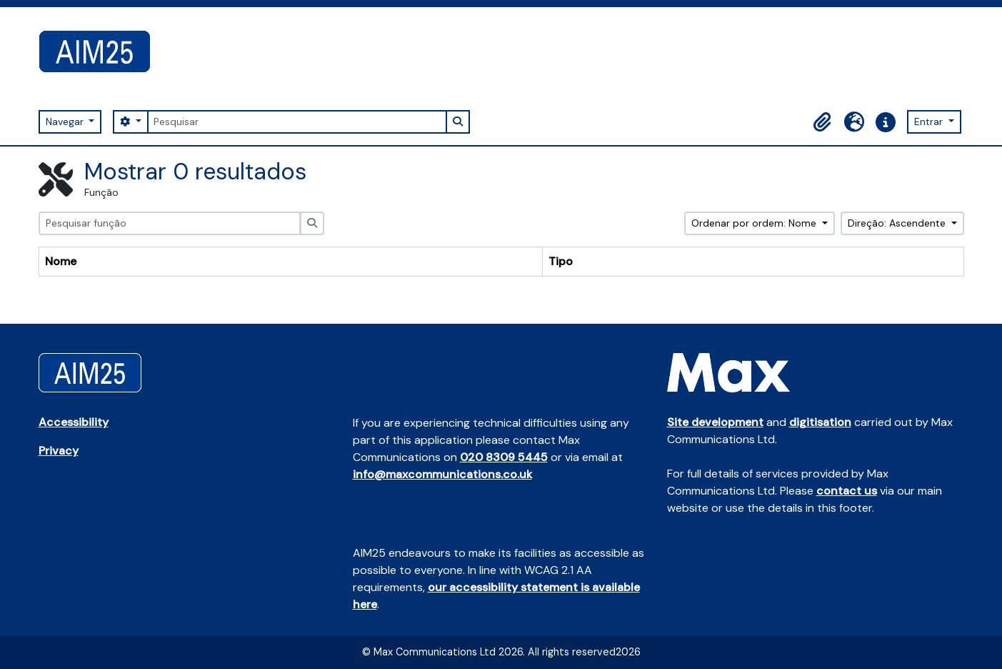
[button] (822, 122)
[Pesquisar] (297, 122)
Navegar (66, 121)
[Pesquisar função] (170, 223)
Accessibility (74, 422)
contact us (846, 490)
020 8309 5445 (504, 457)
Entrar (930, 121)
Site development (715, 422)
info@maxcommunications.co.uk (442, 474)
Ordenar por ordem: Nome (755, 223)
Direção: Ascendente (898, 223)
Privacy (59, 450)
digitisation (820, 422)
